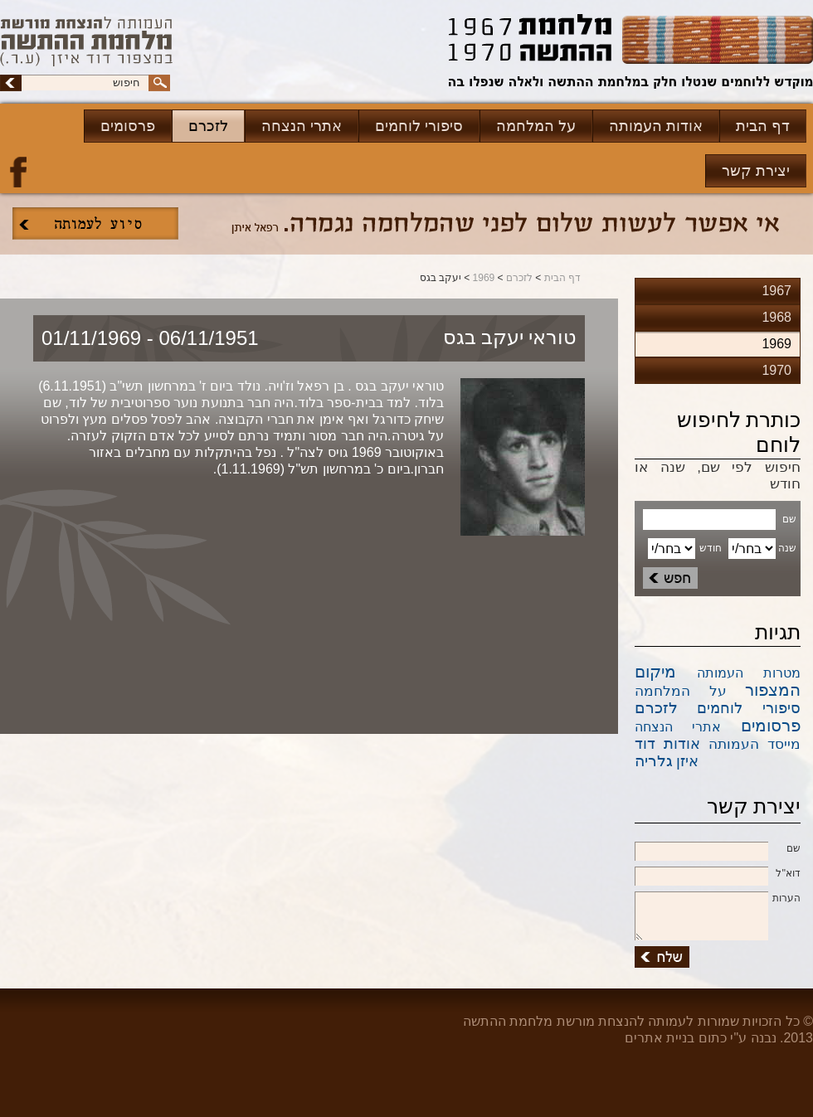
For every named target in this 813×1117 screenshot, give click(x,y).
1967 (776, 291)
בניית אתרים (659, 1038)
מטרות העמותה (749, 673)
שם (718, 849)
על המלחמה (536, 126)
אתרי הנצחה (301, 126)
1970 (776, 370)
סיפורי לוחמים (419, 126)
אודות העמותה (656, 126)
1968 (776, 317)
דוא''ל (718, 874)
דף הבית (763, 126)
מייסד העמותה (754, 744)
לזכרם (208, 126)
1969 (484, 278)
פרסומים (127, 126)
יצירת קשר (756, 171)
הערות (718, 898)
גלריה (654, 761)
